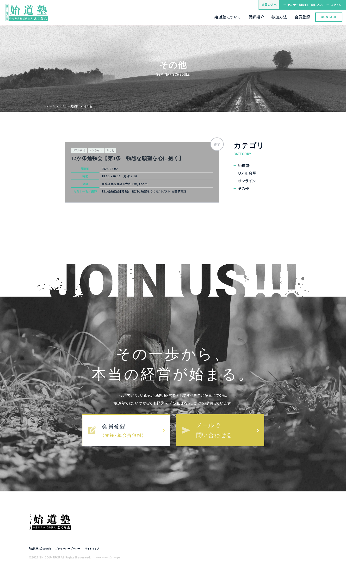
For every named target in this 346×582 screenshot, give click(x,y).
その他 (243, 188)
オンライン (246, 181)
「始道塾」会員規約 (40, 548)
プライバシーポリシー (67, 548)
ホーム (51, 106)
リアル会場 (247, 173)
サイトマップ (92, 548)
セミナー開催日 (69, 106)
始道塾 (244, 165)
